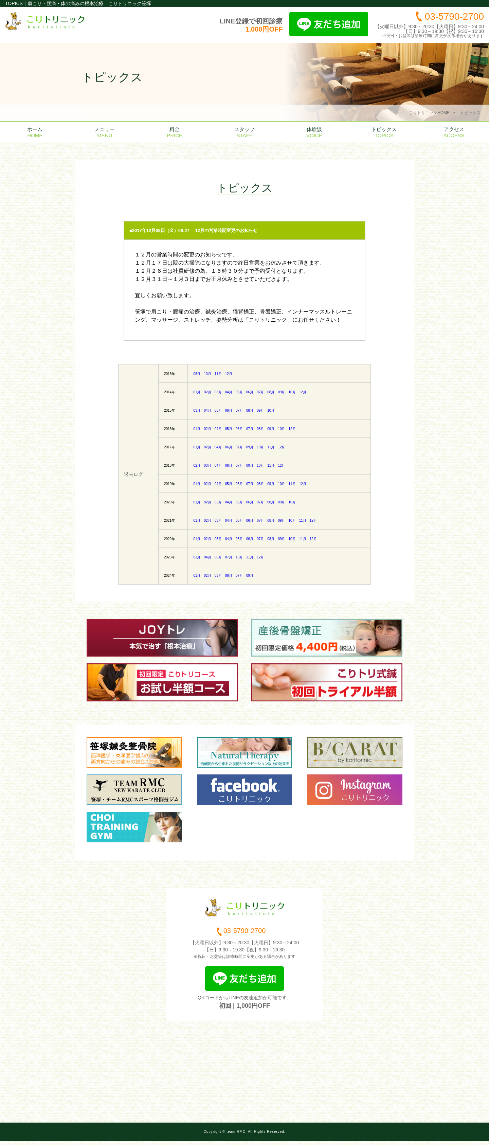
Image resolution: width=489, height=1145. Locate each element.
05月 (239, 392)
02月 (207, 392)
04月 (228, 392)
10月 (207, 374)
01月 (196, 392)
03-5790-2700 (454, 16)
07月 (260, 392)
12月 (228, 374)
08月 (196, 374)
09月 (281, 392)
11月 (218, 374)
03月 (218, 392)
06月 (249, 392)
